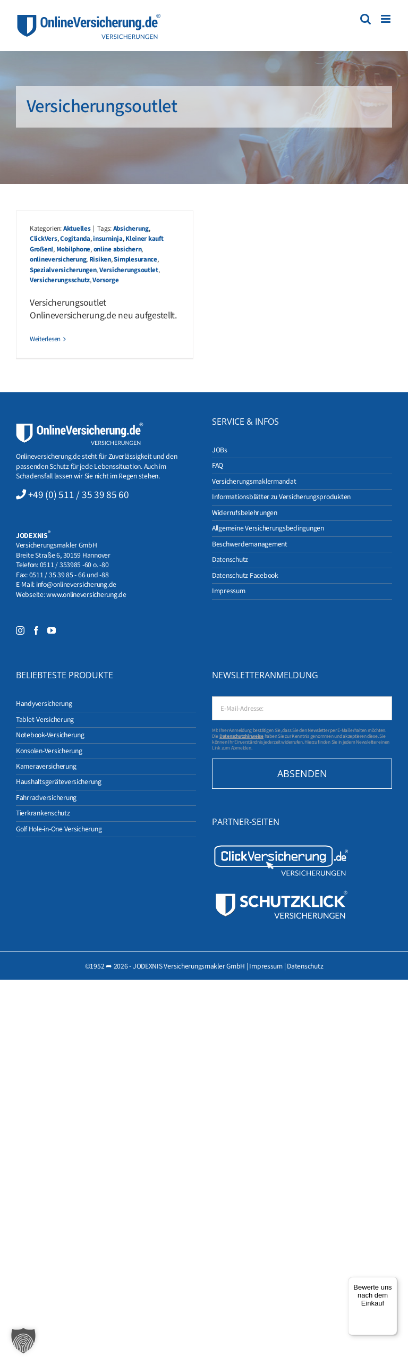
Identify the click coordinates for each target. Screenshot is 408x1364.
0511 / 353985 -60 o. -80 (74, 565)
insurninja (107, 238)
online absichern (118, 249)
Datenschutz (305, 966)
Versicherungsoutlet (128, 270)
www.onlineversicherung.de (86, 595)
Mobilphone (73, 249)
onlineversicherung (58, 259)
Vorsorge (105, 280)
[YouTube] (51, 630)
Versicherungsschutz (60, 280)
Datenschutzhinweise (241, 736)
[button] (23, 1340)
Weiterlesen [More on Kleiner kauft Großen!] (45, 339)
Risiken (100, 259)
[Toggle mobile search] (365, 18)
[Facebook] (36, 630)
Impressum (266, 966)
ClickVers (43, 238)
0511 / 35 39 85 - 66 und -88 (69, 575)
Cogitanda (75, 238)
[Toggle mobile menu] (386, 18)
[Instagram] (20, 630)
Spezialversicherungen (63, 270)
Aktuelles (77, 228)
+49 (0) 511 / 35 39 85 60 (78, 494)
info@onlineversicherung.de (76, 584)
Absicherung (131, 228)
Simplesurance (135, 259)
